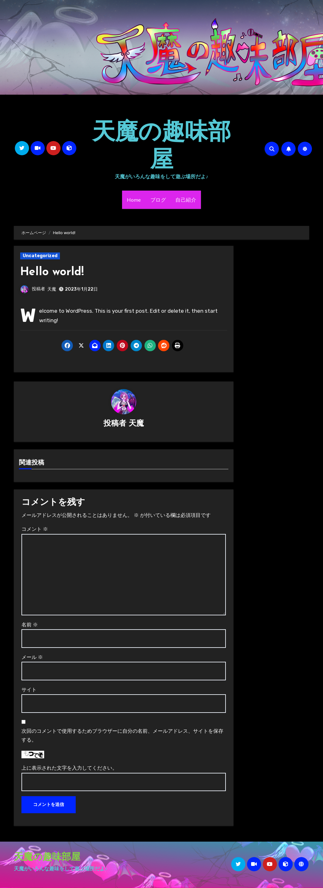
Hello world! (53, 272)
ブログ (158, 200)
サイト (29, 690)
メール (32, 657)
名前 (29, 625)
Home (134, 200)
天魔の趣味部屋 (161, 144)
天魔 (51, 289)
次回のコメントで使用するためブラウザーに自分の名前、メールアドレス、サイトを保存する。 (122, 735)
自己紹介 (185, 200)
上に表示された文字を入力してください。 (69, 768)
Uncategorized (40, 255)
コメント (34, 530)
